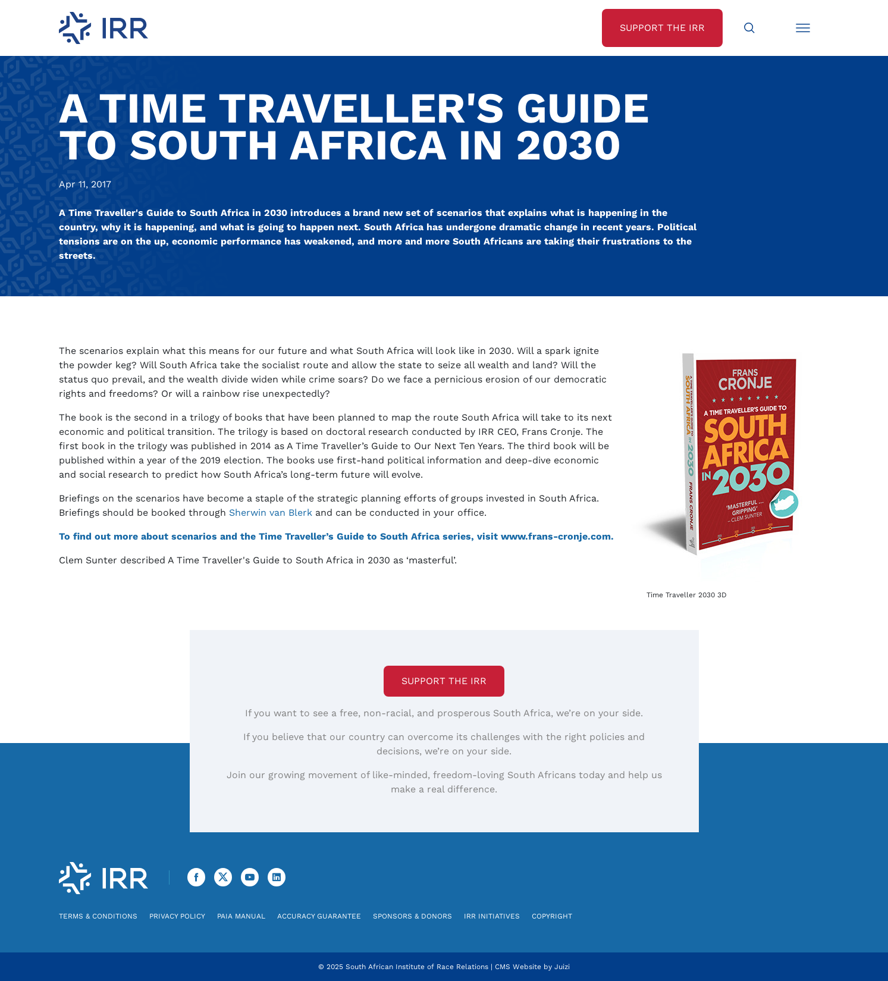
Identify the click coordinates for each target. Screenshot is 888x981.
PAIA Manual (241, 916)
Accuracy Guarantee (319, 916)
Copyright (552, 916)
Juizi (562, 967)
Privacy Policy (177, 916)
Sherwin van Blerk (270, 512)
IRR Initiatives (492, 916)
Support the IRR (444, 681)
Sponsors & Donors (412, 916)
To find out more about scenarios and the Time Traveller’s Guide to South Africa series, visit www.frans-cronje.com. (336, 536)
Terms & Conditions (98, 916)
